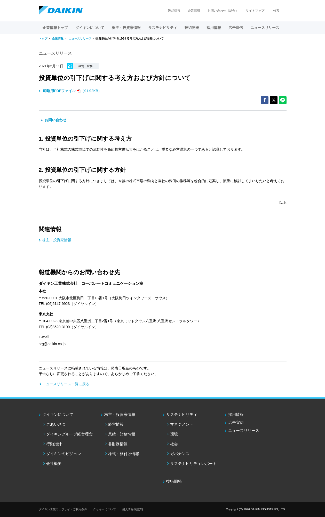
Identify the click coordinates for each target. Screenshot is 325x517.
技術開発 (192, 28)
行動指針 (54, 444)
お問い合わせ (55, 120)
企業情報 (194, 10)
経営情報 (116, 424)
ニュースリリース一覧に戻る (65, 384)
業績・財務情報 (121, 434)
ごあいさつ (56, 424)
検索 (276, 10)
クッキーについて (104, 509)
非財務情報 (118, 444)
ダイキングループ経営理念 (69, 434)
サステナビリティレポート (193, 463)
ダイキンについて (57, 414)
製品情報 (174, 10)
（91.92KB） (72, 91)
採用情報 (214, 28)
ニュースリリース (264, 28)
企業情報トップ (55, 28)
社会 (174, 444)
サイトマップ (255, 10)
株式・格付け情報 (123, 453)
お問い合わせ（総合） (223, 10)
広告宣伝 (236, 422)
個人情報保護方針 (133, 509)
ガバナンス (179, 453)
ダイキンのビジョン (63, 453)
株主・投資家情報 (56, 240)
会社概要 (54, 463)
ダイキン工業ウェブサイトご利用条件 (63, 509)
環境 (174, 434)
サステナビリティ (181, 414)
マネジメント (181, 424)
